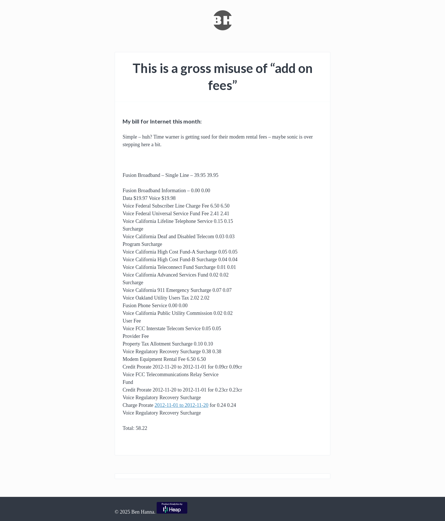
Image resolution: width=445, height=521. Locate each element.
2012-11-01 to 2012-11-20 (182, 405)
